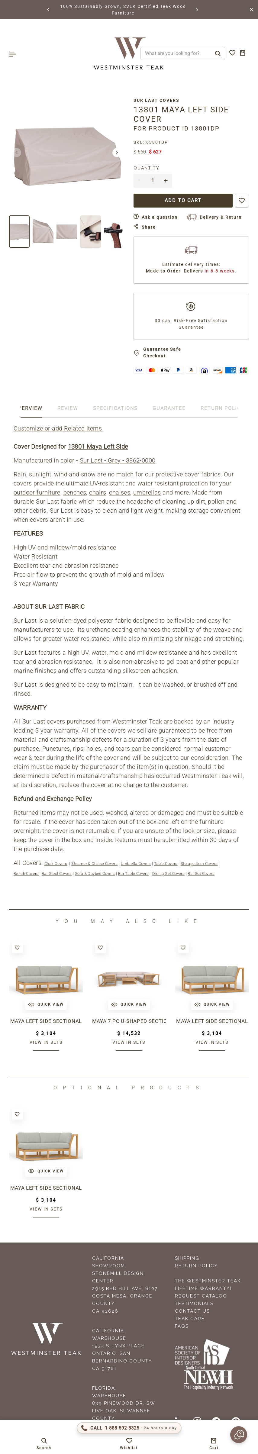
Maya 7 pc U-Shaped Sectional (129, 1021)
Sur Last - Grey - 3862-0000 (118, 460)
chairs (97, 492)
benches (74, 492)
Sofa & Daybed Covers (95, 873)
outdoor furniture (37, 492)
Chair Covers (55, 863)
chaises (119, 492)
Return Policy (196, 1266)
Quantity (147, 168)
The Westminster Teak (208, 1281)
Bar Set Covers (201, 873)
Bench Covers (26, 873)
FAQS (182, 1326)
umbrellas (147, 492)
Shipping (187, 1258)
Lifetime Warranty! (203, 1288)
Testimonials (194, 1303)
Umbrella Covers (136, 863)
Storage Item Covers (199, 863)
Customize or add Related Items (58, 428)
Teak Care (190, 1318)
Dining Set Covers (168, 873)
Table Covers (166, 863)
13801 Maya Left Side (98, 446)
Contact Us (192, 1311)
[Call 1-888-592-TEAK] (129, 1428)
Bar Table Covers (133, 873)
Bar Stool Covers (57, 873)
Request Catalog (201, 1296)
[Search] (218, 53)
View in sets (46, 1042)
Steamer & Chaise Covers (94, 863)
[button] (48, 9)
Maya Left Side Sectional (46, 1021)
